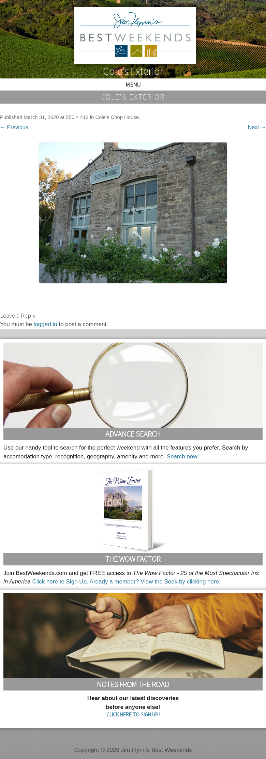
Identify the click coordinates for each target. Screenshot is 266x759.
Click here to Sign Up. (60, 581)
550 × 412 (77, 117)
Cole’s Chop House (117, 117)
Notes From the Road (133, 684)
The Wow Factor (133, 559)
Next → (257, 127)
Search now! (183, 456)
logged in (45, 324)
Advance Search (133, 433)
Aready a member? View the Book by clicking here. (155, 581)
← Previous (14, 127)
